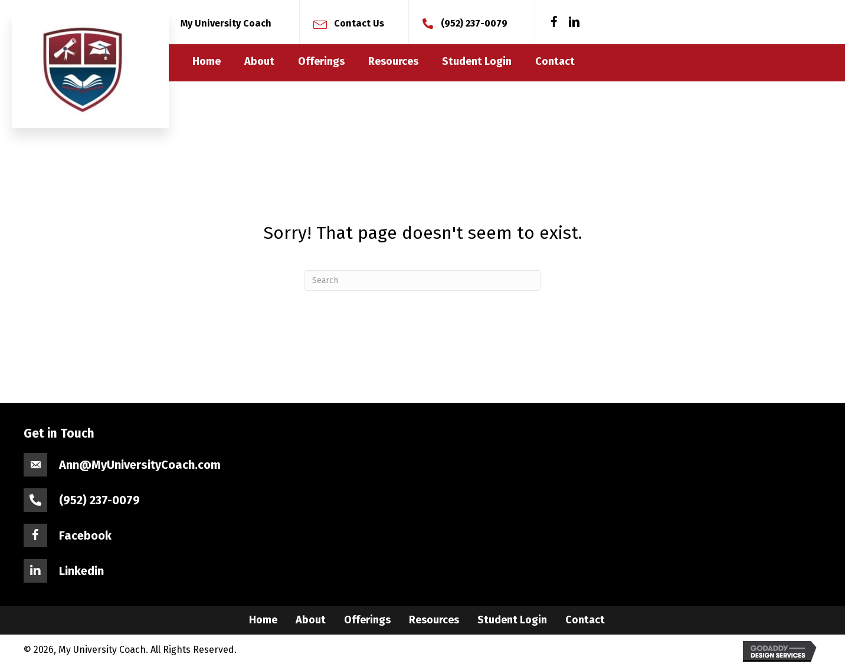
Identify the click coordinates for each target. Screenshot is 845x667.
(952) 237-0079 (474, 23)
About (311, 620)
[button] (554, 22)
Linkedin (81, 571)
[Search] (422, 280)
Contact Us (359, 23)
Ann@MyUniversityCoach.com (140, 465)
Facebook (85, 535)
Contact (585, 620)
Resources (434, 620)
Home (263, 620)
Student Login (512, 620)
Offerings (367, 620)
